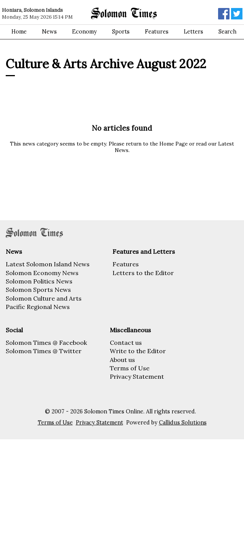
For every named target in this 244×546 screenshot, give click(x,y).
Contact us (126, 342)
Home (19, 31)
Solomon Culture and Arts (44, 298)
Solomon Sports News (38, 289)
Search (227, 31)
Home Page (173, 143)
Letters (193, 31)
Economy (84, 31)
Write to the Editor (138, 351)
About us (122, 359)
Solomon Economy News (42, 273)
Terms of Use (129, 368)
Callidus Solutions (183, 422)
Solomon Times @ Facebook (46, 342)
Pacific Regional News (38, 307)
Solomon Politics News (39, 281)
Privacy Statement (137, 376)
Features (157, 31)
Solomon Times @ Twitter (44, 351)
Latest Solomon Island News (48, 264)
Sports (121, 31)
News (49, 31)
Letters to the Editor (143, 273)
